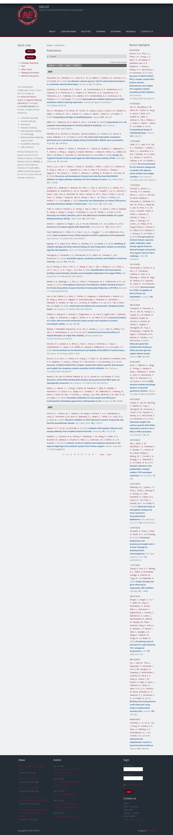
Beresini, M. (76, 187)
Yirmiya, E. (137, 368)
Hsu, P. (95, 191)
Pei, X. (84, 122)
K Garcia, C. (148, 628)
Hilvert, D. (105, 114)
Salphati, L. (68, 200)
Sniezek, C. (149, 612)
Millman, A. (143, 365)
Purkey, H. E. (114, 197)
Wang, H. (84, 266)
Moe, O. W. (120, 394)
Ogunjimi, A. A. (76, 169)
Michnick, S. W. (107, 394)
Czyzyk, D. (134, 402)
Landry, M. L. (52, 187)
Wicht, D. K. (138, 534)
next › (102, 454)
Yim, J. (68, 114)
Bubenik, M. (52, 148)
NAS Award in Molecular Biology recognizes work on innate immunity (33, 813)
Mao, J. (82, 194)
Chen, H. (50, 209)
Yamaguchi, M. (136, 327)
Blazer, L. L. (62, 388)
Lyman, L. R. (149, 487)
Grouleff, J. (89, 166)
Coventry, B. (84, 302)
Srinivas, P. (77, 436)
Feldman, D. (135, 685)
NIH (37, 168)
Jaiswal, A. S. (65, 343)
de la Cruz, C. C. (105, 187)
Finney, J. (67, 361)
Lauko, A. (87, 114)
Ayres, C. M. (141, 443)
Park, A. (114, 209)
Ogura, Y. (134, 334)
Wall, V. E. (95, 358)
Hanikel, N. (121, 110)
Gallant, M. (121, 151)
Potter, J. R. (73, 358)
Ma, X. (65, 266)
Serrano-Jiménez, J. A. (90, 133)
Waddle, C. (111, 388)
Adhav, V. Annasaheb (144, 571)
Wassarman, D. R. (83, 255)
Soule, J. (140, 490)
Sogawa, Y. (144, 324)
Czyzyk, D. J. (135, 315)
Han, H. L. (74, 302)
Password (129, 774)
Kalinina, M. (78, 376)
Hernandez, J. (135, 201)
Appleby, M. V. (53, 243)
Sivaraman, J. (64, 317)
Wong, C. (63, 151)
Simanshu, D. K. (109, 361)
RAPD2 (30, 51)
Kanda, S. (134, 324)
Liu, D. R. (107, 302)
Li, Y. (103, 329)
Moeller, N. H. (142, 154)
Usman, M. (95, 376)
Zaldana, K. (63, 439)
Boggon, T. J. (98, 232)
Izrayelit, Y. (104, 191)
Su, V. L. (87, 232)
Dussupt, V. (135, 188)
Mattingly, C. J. (65, 281)
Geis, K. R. (143, 63)
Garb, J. (133, 371)
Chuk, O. (83, 281)
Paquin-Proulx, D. (137, 227)
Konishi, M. (145, 321)
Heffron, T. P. (52, 200)
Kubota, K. (134, 337)
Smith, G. (149, 211)
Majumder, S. (136, 666)
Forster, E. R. (106, 133)
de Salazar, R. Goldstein (110, 358)
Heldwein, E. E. (59, 137)
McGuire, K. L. (68, 78)
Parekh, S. (101, 212)
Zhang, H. (134, 568)
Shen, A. (73, 137)
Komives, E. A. (120, 78)
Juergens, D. (145, 669)
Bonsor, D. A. (52, 358)
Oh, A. (98, 194)
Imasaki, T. (73, 314)
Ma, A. (88, 209)
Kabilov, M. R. (83, 96)
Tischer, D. (83, 110)
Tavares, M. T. (64, 413)
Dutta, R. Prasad (62, 209)
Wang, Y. (60, 197)
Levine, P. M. (143, 679)
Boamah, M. (52, 439)
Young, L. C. (84, 358)
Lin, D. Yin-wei (82, 223)
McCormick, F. (91, 361)
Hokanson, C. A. (54, 391)
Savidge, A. (134, 575)
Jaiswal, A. (89, 347)
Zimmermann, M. (85, 155)
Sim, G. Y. (143, 568)
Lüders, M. (96, 255)
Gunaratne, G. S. (146, 151)
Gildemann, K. (105, 391)
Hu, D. (76, 191)
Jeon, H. (74, 416)
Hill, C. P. (50, 332)
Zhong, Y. (80, 209)
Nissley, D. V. (78, 361)
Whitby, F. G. (119, 329)
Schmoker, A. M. (62, 416)
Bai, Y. (98, 266)
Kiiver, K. (50, 394)
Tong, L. (69, 270)
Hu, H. (49, 266)
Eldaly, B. (144, 453)
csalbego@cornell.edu (133, 819)
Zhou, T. (133, 220)
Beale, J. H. (102, 243)
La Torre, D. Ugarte (101, 314)
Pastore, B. (145, 575)
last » (110, 454)
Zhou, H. (133, 729)
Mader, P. (62, 148)
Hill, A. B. (133, 378)
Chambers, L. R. (137, 722)
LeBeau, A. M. (136, 160)
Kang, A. (93, 110)
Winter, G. (75, 243)
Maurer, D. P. (52, 428)
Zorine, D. (146, 685)
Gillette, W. (137, 406)
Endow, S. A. (85, 317)
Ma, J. (132, 443)
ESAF (23, 66)
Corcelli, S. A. (148, 456)
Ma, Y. (67, 394)
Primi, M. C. (52, 413)
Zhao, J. (120, 266)
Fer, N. (133, 311)
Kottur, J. (106, 209)
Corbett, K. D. (107, 78)
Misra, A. (75, 343)
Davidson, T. (92, 388)
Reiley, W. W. (146, 223)
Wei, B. (77, 197)
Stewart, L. (137, 628)
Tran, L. (147, 663)
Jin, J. (113, 212)
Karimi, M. (81, 388)
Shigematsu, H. (85, 314)
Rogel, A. (71, 223)
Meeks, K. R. (52, 281)
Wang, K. (53, 212)
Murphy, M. (138, 622)
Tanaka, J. (144, 337)
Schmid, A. (134, 217)
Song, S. (52, 169)
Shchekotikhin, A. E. (98, 96)
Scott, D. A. (118, 416)
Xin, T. (63, 166)
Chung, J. (72, 388)
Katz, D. (109, 329)
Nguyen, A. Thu (53, 173)
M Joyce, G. (137, 233)
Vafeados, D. (52, 302)
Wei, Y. (114, 314)
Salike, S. (50, 114)
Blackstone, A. (136, 615)
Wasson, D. (144, 214)
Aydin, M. (136, 602)
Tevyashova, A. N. (110, 92)
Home (49, 45)
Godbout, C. (106, 148)
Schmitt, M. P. (136, 503)
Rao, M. (133, 204)
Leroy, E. (50, 416)
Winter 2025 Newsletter (29, 778)
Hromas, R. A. (53, 343)
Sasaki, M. (143, 318)
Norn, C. (72, 296)
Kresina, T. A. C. (99, 413)
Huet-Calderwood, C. (56, 232)
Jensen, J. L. (146, 188)
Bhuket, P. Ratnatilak (56, 329)
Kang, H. (87, 413)
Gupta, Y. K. (119, 347)
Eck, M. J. (54, 420)
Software (116, 31)
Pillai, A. (143, 682)
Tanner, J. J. (51, 284)
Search (53, 56)
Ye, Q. (88, 78)
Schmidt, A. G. (76, 428)
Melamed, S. (142, 371)
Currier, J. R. (135, 223)
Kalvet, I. (96, 114)
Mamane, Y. (90, 151)
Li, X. (62, 270)
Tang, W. (134, 578)
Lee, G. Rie (51, 296)
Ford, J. (133, 490)
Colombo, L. (76, 394)
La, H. (112, 191)
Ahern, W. (74, 110)
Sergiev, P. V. (70, 99)
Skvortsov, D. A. (95, 92)
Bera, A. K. (110, 110)
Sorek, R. (137, 381)
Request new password (134, 784)
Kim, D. (50, 110)
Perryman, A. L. (83, 148)
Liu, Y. (57, 166)
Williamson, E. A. (101, 347)
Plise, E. (105, 194)
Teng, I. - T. (145, 217)
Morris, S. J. (110, 151)
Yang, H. (145, 602)
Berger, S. (134, 599)
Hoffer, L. (99, 166)
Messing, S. (135, 277)
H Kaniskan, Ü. (82, 212)
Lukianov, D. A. (53, 92)
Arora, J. (141, 204)
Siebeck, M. (144, 635)
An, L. (132, 663)
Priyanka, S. (140, 147)
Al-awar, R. (107, 173)
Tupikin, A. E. (81, 92)
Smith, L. (133, 214)
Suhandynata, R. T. (138, 732)
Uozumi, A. (134, 321)
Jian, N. (136, 207)
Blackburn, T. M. (90, 436)
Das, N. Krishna (65, 376)
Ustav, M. (59, 394)
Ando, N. (95, 122)
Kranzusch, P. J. (53, 258)
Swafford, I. (143, 198)
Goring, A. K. (138, 493)
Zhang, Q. (57, 266)
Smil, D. (50, 166)
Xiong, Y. (71, 212)
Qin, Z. (85, 329)
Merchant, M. (72, 194)
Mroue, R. (90, 194)
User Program (68, 31)
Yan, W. (140, 311)
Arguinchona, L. (136, 612)
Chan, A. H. (145, 274)
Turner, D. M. (135, 412)
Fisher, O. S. (71, 232)
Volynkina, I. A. (53, 89)
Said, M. (139, 663)
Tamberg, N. (117, 391)
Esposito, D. (147, 412)
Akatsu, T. (96, 416)
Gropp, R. (134, 638)
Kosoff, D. (148, 157)
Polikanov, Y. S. (53, 99)
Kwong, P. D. (143, 220)
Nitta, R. (98, 317)
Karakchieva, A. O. (114, 89)
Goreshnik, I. (113, 299)
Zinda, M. (101, 151)
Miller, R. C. (51, 122)
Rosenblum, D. (136, 606)
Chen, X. (81, 270)
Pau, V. (86, 169)
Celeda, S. (150, 147)
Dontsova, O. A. (115, 96)
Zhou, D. (92, 343)
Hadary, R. (147, 368)
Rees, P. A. (144, 207)
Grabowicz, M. (96, 439)
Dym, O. (136, 375)
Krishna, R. (60, 114)
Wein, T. (133, 365)
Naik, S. (133, 632)
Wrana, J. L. (66, 173)
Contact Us (147, 31)
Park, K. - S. (97, 209)
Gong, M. (136, 726)
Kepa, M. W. (65, 243)
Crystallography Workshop (65, 794)
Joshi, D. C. (109, 166)
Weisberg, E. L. (85, 416)
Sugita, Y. (75, 317)
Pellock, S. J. (77, 114)
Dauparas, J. (92, 296)
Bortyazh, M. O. (67, 89)
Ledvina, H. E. (147, 726)
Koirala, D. (109, 376)
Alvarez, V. (134, 682)
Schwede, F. (107, 255)
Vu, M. (62, 428)
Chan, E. (93, 187)
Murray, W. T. (136, 456)
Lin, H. (49, 270)
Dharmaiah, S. (136, 267)
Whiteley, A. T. (144, 729)
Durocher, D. (70, 155)
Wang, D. (62, 212)
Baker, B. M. (141, 462)
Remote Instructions (30, 76)
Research (131, 31)
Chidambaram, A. (54, 347)
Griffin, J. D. (107, 416)
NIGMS (36, 161)
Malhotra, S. (64, 187)
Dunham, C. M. (53, 443)
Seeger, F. (143, 599)
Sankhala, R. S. (148, 201)
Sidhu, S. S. (55, 397)
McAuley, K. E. (87, 243)
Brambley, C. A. (136, 446)
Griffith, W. (79, 347)
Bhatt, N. (77, 122)
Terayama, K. (136, 308)
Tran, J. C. (51, 197)
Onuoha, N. (74, 439)
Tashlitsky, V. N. (69, 96)
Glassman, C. (144, 609)
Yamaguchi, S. (53, 255)
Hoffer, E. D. (112, 436)
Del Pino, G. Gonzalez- (70, 133)
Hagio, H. (53, 317)
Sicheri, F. (102, 155)
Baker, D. (118, 114)
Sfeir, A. (50, 155)
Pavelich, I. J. (52, 436)
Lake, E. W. (145, 144)
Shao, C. (113, 194)
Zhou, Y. (104, 197)
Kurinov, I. (53, 151)
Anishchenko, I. (105, 296)
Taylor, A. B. (68, 347)
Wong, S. (85, 197)
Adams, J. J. (51, 388)
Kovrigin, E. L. (136, 459)
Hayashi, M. (148, 331)
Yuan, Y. (83, 343)
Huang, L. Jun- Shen (91, 394)
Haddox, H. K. (97, 302)
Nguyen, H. (73, 299)
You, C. (56, 270)
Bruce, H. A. (67, 391)
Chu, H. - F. (74, 266)
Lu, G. (86, 376)
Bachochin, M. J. (54, 78)
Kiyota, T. (71, 166)
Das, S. (80, 232)
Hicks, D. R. (135, 688)
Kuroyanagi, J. (136, 331)
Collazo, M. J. (147, 497)
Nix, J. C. (75, 281)
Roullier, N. (64, 302)
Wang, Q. (106, 266)
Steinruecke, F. (147, 375)
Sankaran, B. (101, 299)
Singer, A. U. (78, 391)
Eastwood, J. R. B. (73, 329)
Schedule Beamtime (30, 63)
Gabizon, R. (61, 223)
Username (129, 765)
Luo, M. (93, 212)
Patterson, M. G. (64, 122)
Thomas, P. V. (136, 191)
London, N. (112, 223)
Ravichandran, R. (137, 619)
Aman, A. (80, 166)
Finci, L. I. (63, 358)
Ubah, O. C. (135, 144)
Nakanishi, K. (148, 578)
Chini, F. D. (95, 169)
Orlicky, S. (72, 148)
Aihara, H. (138, 157)
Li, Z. (73, 209)
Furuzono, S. (148, 308)
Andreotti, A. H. (96, 223)
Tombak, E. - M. (91, 391)
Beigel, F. (134, 635)
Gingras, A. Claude (76, 151)
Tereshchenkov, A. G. (96, 89)
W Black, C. (59, 155)
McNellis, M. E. (53, 133)
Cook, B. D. (80, 78)
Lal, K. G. (143, 194)
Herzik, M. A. (56, 81)
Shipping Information (30, 72)
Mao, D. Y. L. (63, 169)
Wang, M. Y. (62, 314)
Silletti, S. (96, 78)
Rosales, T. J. (138, 449)
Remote (30, 57)
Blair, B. (102, 388)
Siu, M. (121, 194)
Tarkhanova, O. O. (113, 281)
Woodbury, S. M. (61, 110)
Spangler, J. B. (143, 632)
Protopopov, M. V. (96, 281)
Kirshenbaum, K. (62, 332)
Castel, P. (137, 284)
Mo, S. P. (134, 271)
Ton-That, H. (145, 500)
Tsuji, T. (147, 327)
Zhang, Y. (115, 169)
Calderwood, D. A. (116, 232)
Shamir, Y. (51, 223)
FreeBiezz (151, 830)
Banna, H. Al (52, 376)
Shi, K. (132, 154)
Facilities (86, 31)
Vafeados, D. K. (146, 691)
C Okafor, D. (109, 439)
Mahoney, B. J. (136, 487)
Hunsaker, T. (85, 191)
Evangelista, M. (53, 191)
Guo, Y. (92, 266)
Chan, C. (85, 187)
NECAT (44, 6)
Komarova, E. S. (68, 92)
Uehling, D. (97, 173)
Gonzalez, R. (135, 531)
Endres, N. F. (118, 187)
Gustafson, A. (67, 191)
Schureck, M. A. (65, 436)
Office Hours (26, 69)
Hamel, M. (95, 148)
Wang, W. (69, 197)
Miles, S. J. (85, 439)
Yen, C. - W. (95, 197)
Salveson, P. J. (136, 695)
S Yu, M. (77, 332)
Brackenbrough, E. (87, 299)
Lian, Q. (62, 194)
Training (100, 31)
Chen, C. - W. (80, 89)
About (52, 31)
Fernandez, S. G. (67, 255)
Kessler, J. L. (94, 329)
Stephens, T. (57, 361)
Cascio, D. (134, 500)
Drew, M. (145, 277)
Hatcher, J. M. (77, 413)
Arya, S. (113, 343)
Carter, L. (147, 615)
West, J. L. (134, 151)
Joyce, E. (101, 110)
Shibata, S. (51, 314)
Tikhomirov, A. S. (54, 96)
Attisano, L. (86, 173)
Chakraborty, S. (113, 413)
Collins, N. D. (138, 230)
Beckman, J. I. (103, 343)
